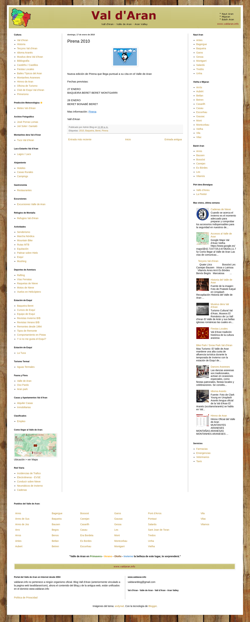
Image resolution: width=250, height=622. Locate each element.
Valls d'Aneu (203, 190)
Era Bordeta (86, 535)
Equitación (22, 248)
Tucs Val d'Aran (25, 140)
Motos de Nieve (25, 287)
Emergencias (203, 453)
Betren (199, 99)
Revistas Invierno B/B (29, 318)
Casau (199, 108)
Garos (199, 52)
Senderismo (23, 232)
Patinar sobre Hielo (27, 252)
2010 (81, 130)
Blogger (152, 606)
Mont (199, 120)
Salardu (152, 524)
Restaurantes (24, 190)
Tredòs (200, 69)
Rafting (21, 275)
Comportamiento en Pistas (31, 334)
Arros (18, 535)
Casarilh (200, 104)
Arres (199, 151)
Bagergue (201, 44)
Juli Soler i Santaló (27, 126)
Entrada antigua (173, 139)
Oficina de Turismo (27, 85)
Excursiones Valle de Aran (31, 204)
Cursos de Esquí (26, 310)
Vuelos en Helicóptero (29, 291)
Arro (17, 529)
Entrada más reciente (79, 139)
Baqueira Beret (25, 305)
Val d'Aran (22, 40)
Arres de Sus (22, 518)
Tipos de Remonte (27, 330)
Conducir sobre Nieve (29, 481)
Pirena (92, 111)
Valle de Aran (24, 380)
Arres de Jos (22, 524)
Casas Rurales (25, 172)
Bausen (200, 155)
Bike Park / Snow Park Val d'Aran (214, 345)
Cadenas (22, 490)
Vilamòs (200, 176)
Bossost (84, 513)
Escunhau (201, 112)
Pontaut (152, 518)
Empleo (21, 421)
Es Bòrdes (202, 167)
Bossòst (200, 159)
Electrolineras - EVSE (29, 477)
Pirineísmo (23, 94)
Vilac (199, 137)
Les (198, 172)
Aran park (22, 389)
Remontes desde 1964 (29, 326)
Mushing (21, 261)
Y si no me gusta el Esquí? (31, 339)
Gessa (199, 56)
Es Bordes (86, 541)
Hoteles (21, 168)
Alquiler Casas (25, 403)
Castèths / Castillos (27, 65)
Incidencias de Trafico (29, 473)
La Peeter (201, 194)
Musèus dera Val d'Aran (30, 56)
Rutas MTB (23, 244)
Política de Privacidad (26, 597)
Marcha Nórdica (25, 236)
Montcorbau (202, 124)
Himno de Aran (25, 81)
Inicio (128, 139)
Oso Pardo (23, 385)
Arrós (199, 87)
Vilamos (205, 524)
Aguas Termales (26, 367)
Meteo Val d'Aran (26, 108)
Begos (55, 529)
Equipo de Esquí (26, 314)
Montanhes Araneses (28, 77)
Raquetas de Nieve (27, 283)
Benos (55, 535)
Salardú (200, 65)
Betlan (199, 95)
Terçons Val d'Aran (27, 48)
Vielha (199, 129)
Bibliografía (23, 60)
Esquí (20, 257)
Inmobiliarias (24, 407)
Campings (22, 176)
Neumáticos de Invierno (30, 485)
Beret (98, 130)
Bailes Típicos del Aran (29, 73)
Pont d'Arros (155, 513)
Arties (199, 40)
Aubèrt (199, 91)
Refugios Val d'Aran (27, 218)
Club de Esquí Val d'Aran (30, 90)
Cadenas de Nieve (221, 209)
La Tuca (21, 353)
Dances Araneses (220, 366)
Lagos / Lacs (24, 154)
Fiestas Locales (25, 69)
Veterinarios (202, 457)
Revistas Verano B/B (28, 322)
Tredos (152, 535)
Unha (199, 73)
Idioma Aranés (25, 52)
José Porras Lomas (27, 122)
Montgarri (201, 60)
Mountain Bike (25, 240)
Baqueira (89, 130)
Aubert (18, 546)
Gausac (200, 116)
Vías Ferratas (24, 279)
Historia (21, 44)
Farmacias (202, 448)
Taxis (199, 461)
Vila (198, 133)
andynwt (119, 606)
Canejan (200, 163)
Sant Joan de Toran (158, 529)
